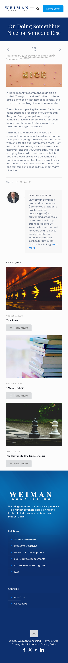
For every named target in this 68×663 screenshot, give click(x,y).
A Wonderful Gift (15, 387)
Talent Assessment (25, 539)
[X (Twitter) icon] (30, 650)
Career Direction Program (29, 565)
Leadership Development (29, 552)
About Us (19, 597)
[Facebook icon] (24, 650)
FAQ (16, 572)
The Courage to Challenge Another (25, 455)
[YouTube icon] (36, 650)
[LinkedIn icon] (42, 650)
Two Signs (12, 320)
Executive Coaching (25, 546)
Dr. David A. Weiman (36, 55)
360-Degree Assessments (29, 559)
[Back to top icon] (34, 633)
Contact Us (20, 603)
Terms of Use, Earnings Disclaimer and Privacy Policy (35, 642)
